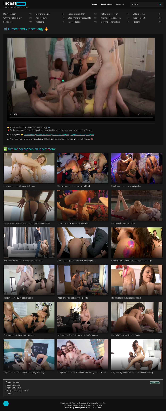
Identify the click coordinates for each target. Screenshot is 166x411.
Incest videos (106, 5)
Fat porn (136, 22)
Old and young (139, 14)
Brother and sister (43, 14)
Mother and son (9, 14)
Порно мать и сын (14, 388)
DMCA (77, 408)
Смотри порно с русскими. (17, 391)
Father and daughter (76, 14)
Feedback (120, 5)
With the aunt (41, 18)
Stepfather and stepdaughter (79, 18)
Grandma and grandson (110, 22)
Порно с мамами (13, 385)
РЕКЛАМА (155, 382)
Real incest (7, 22)
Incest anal (40, 22)
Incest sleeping (74, 22)
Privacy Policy (69, 408)
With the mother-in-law (12, 18)
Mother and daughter (109, 14)
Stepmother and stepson (111, 18)
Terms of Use (86, 408)
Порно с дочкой (12, 382)
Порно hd (10, 393)
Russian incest (139, 18)
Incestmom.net (65, 403)
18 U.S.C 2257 (97, 408)
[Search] (146, 4)
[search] (160, 4)
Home (94, 5)
